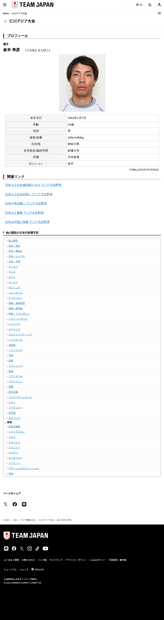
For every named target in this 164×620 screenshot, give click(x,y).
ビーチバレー (16, 298)
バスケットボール (18, 319)
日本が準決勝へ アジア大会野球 (26, 203)
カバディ (13, 452)
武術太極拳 (14, 426)
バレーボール (16, 292)
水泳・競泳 (14, 246)
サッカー (13, 266)
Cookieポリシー (98, 559)
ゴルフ (12, 437)
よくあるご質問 (11, 559)
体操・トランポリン (19, 313)
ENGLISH (39, 569)
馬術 (11, 360)
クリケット (14, 463)
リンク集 (42, 559)
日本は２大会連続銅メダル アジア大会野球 (33, 184)
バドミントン (16, 381)
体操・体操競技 (17, 303)
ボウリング (14, 418)
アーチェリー (16, 407)
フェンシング (16, 366)
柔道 (11, 371)
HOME (6, 519)
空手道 (12, 413)
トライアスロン (17, 431)
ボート (12, 277)
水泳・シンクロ (17, 256)
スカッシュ (14, 442)
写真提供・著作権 (117, 559)
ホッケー (13, 282)
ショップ (24, 569)
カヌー (12, 402)
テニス (12, 271)
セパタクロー (16, 458)
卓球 (11, 355)
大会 (15, 519)
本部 (11, 473)
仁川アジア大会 (46, 519)
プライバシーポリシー (76, 559)
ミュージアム (10, 569)
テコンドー (14, 447)
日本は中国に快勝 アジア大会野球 (27, 221)
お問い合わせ (28, 559)
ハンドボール (16, 339)
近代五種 (13, 392)
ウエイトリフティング (20, 334)
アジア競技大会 (27, 519)
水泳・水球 (14, 261)
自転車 (12, 345)
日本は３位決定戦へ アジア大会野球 (29, 194)
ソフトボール (16, 376)
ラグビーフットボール (20, 397)
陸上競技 (13, 240)
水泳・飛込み (16, 251)
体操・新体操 (16, 308)
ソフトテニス (16, 350)
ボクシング (14, 287)
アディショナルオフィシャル (24, 468)
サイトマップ (56, 559)
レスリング (14, 324)
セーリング (14, 329)
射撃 (11, 386)
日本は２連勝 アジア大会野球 (24, 212)
